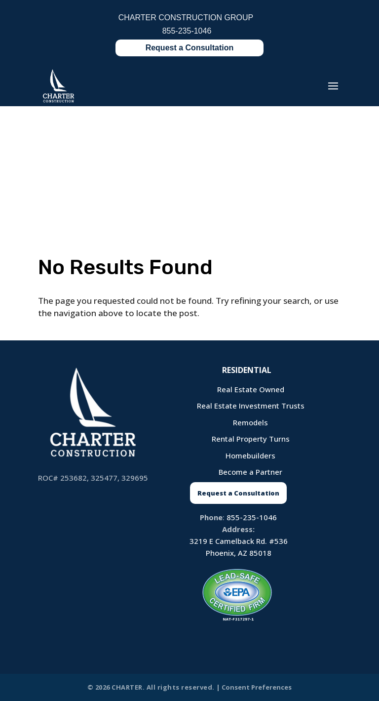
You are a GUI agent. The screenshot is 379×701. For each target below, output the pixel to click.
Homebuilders (250, 455)
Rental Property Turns (251, 439)
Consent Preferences (257, 687)
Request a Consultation (190, 47)
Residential (246, 370)
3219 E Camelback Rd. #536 (239, 541)
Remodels (250, 422)
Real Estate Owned (250, 389)
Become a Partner (250, 472)
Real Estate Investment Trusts (250, 406)
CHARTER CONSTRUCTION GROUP (186, 17)
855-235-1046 (252, 517)
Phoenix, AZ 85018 (238, 553)
